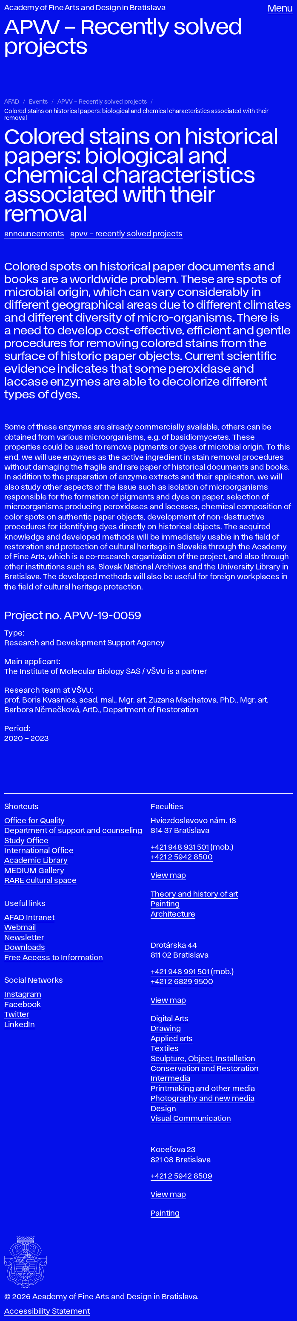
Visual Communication (191, 1118)
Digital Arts (169, 1019)
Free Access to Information (53, 958)
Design (163, 1109)
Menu (280, 9)
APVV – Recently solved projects (102, 102)
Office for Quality (34, 821)
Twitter (16, 1014)
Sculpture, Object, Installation (203, 1059)
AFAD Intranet (29, 918)
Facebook (22, 1005)
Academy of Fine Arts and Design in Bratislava (85, 8)
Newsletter (24, 938)
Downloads (24, 947)
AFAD (11, 102)
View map (168, 875)
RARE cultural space (40, 880)
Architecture (173, 914)
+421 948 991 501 (180, 972)
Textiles (165, 1048)
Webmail (20, 927)
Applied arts (172, 1039)
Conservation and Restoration (205, 1069)
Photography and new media (202, 1098)
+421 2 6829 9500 (182, 981)
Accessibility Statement (47, 1311)
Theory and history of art (194, 894)
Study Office (26, 841)
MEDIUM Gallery (34, 871)
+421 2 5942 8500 (182, 857)
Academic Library (36, 860)
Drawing (166, 1028)
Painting (165, 904)
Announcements (34, 234)
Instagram (22, 994)
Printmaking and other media (203, 1089)
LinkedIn (19, 1025)
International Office (39, 851)
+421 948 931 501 (180, 847)
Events (38, 102)
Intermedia (170, 1078)
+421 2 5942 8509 (181, 1176)
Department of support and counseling (73, 830)
